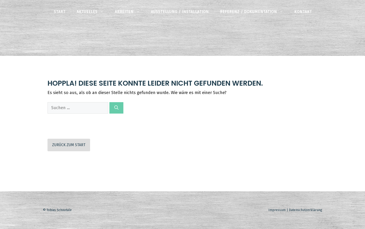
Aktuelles (93, 11)
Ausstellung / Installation (180, 12)
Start (59, 12)
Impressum (277, 210)
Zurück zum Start (68, 145)
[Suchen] (116, 108)
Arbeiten (130, 11)
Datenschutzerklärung (305, 210)
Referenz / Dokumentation (254, 11)
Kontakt (303, 12)
